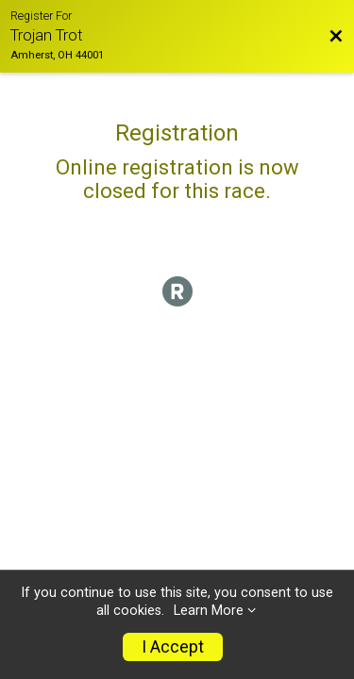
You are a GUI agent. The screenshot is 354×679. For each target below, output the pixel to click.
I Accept (173, 647)
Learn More (209, 611)
